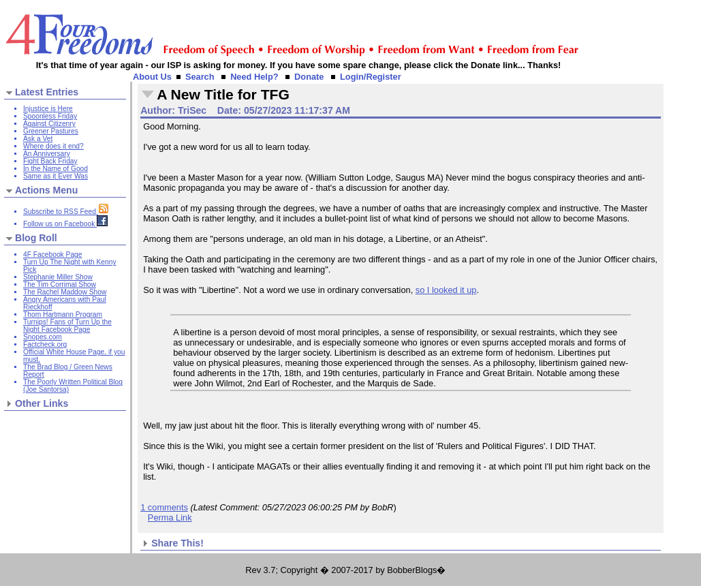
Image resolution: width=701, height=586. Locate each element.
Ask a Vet (37, 138)
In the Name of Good (55, 168)
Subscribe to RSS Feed (66, 211)
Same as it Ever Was (55, 176)
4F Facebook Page (52, 254)
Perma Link (170, 517)
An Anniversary (46, 153)
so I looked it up (446, 290)
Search (200, 77)
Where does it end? (53, 146)
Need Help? (254, 77)
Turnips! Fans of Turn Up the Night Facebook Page (67, 325)
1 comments (164, 507)
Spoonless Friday (50, 116)
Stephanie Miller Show (58, 277)
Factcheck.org (45, 344)
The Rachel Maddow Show (64, 292)
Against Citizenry (49, 123)
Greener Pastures (50, 131)
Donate (309, 77)
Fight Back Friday (50, 161)
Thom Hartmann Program (62, 314)
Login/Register (370, 77)
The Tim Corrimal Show (59, 284)
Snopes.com (42, 337)
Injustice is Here (48, 108)
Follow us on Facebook (65, 224)
